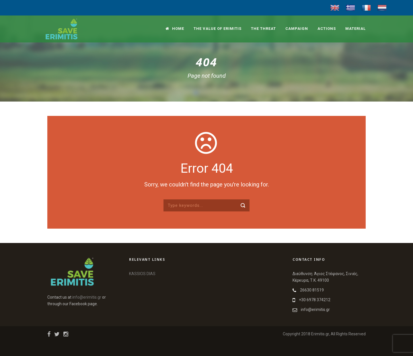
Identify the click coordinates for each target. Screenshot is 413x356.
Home (174, 28)
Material (355, 28)
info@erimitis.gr (86, 297)
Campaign (296, 28)
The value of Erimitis (217, 28)
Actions (326, 28)
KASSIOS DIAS (142, 273)
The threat (263, 28)
